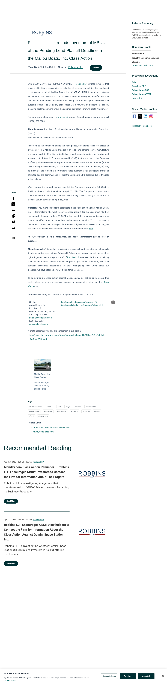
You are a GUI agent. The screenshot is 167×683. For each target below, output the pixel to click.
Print (134, 82)
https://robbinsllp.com (142, 65)
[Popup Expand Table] (113, 302)
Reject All (128, 677)
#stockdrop (48, 411)
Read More (11, 501)
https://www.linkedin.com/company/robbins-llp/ (81, 305)
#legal (68, 407)
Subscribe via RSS (140, 90)
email (65, 117)
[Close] (163, 677)
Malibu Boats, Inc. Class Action (42, 376)
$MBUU (50, 407)
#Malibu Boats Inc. (36, 407)
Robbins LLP (75, 67)
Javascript (137, 98)
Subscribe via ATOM (141, 94)
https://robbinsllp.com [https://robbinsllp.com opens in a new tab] (43, 432)
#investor (74, 411)
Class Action (43, 416)
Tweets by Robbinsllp (142, 126)
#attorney (86, 411)
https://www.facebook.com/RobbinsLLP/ (78, 302)
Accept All (146, 677)
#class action (91, 407)
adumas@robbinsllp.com (40, 318)
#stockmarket (34, 411)
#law (59, 407)
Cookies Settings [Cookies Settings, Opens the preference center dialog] (109, 677)
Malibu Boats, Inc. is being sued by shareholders (42, 385)
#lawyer (97, 411)
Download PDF (139, 86)
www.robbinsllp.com (38, 324)
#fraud (31, 416)
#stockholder (62, 411)
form (60, 117)
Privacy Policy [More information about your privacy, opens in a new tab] (10, 682)
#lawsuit (78, 407)
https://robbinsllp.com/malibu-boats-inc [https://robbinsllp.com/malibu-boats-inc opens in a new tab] (51, 427)
